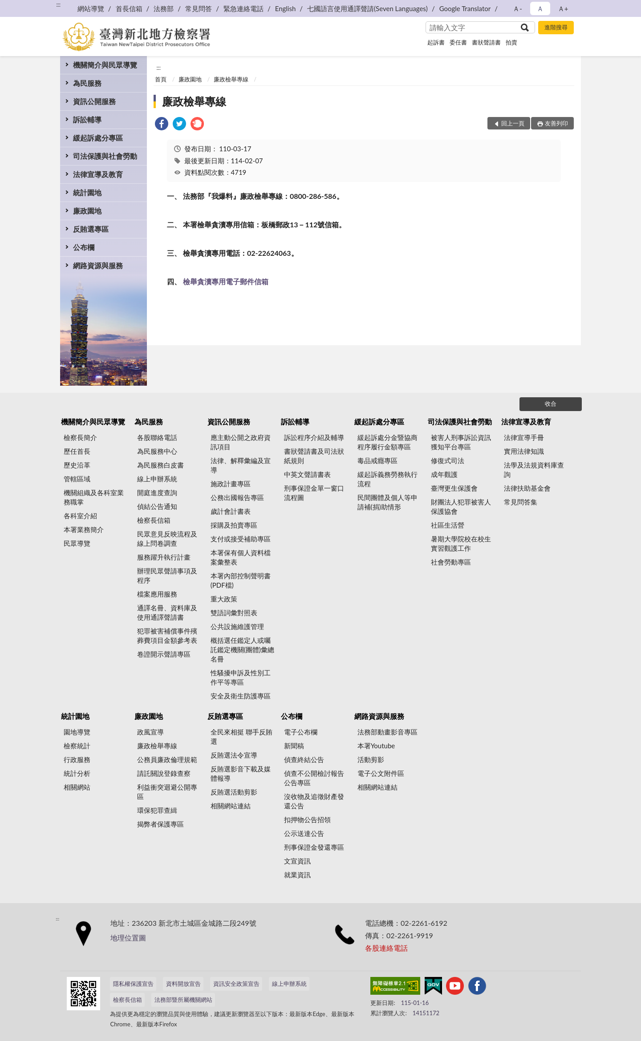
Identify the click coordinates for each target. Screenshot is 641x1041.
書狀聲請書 (486, 42)
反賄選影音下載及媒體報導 (241, 773)
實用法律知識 (524, 451)
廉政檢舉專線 (231, 79)
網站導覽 (90, 8)
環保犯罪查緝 (157, 810)
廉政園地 (87, 210)
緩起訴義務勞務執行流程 (387, 479)
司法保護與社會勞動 (105, 156)
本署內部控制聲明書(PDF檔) (241, 580)
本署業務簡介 (84, 529)
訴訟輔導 (87, 119)
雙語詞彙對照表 (234, 613)
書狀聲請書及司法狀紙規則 (314, 455)
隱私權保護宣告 (133, 983)
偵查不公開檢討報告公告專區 (314, 778)
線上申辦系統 (157, 479)
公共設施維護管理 (237, 626)
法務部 (164, 8)
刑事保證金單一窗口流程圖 (314, 492)
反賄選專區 (91, 229)
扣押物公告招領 (307, 819)
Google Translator (465, 8)
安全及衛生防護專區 (241, 696)
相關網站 (77, 787)
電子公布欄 (300, 732)
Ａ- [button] (517, 8)
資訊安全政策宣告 (236, 983)
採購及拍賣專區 (234, 525)
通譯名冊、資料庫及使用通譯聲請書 (167, 612)
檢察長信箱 (153, 520)
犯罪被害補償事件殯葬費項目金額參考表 (167, 635)
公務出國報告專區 (237, 497)
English (285, 8)
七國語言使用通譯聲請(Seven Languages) (367, 8)
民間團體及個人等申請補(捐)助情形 (387, 502)
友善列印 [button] (556, 123)
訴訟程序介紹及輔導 (314, 437)
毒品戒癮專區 (377, 460)
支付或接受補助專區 (241, 539)
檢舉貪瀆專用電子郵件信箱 (225, 281)
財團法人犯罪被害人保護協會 (461, 506)
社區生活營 (447, 525)
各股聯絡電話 (157, 437)
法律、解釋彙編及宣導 (241, 465)
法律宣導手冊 (524, 437)
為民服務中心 (157, 451)
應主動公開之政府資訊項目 (241, 442)
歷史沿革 (77, 465)
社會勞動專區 (451, 562)
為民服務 (87, 83)
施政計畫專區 (231, 484)
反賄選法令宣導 (234, 755)
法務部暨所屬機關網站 (183, 999)
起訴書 (436, 42)
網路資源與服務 (98, 265)
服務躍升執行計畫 (164, 557)
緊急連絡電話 (243, 8)
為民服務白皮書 (160, 465)
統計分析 (77, 773)
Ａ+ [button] (563, 8)
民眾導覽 (77, 543)
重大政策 (224, 599)
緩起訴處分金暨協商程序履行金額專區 (387, 442)
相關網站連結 (231, 806)
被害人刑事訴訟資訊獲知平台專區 (461, 442)
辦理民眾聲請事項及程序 (167, 575)
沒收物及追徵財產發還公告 (314, 801)
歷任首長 (77, 451)
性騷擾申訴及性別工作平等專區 (241, 677)
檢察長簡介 (80, 437)
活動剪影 (370, 759)
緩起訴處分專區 (98, 137)
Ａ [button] (540, 8)
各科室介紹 (80, 516)
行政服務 (77, 759)
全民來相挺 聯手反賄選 (241, 736)
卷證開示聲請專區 (164, 654)
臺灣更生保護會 (454, 488)
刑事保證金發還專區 (314, 847)
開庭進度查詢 (157, 492)
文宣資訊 (297, 861)
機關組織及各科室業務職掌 (94, 497)
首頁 (160, 79)
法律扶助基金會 (527, 488)
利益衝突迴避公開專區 (167, 791)
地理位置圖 (128, 937)
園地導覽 (77, 732)
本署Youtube (376, 746)
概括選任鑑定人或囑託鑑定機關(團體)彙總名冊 (242, 649)
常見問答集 (520, 502)
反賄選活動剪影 (234, 792)
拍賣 (511, 42)
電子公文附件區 (380, 773)
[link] (161, 125)
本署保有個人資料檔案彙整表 (241, 557)
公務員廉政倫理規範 (167, 759)
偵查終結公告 (304, 759)
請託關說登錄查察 (164, 773)
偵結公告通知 (157, 506)
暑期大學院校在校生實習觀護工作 (461, 543)
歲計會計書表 (231, 511)
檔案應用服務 (157, 594)
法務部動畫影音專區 (387, 732)
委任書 (458, 42)
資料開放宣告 (183, 983)
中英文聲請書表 (307, 474)
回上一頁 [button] (512, 123)
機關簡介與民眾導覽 (105, 65)
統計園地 (87, 192)
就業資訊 (297, 875)
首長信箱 (129, 8)
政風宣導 (150, 732)
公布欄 (83, 247)
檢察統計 (77, 746)
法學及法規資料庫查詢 (534, 469)
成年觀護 (444, 474)
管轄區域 (77, 479)
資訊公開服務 (94, 101)
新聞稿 (294, 746)
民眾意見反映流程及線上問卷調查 (167, 538)
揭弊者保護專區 (160, 824)
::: (58, 4)
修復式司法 (447, 460)
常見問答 (198, 8)
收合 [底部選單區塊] (550, 403)
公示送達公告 (304, 833)
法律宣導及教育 (98, 174)
